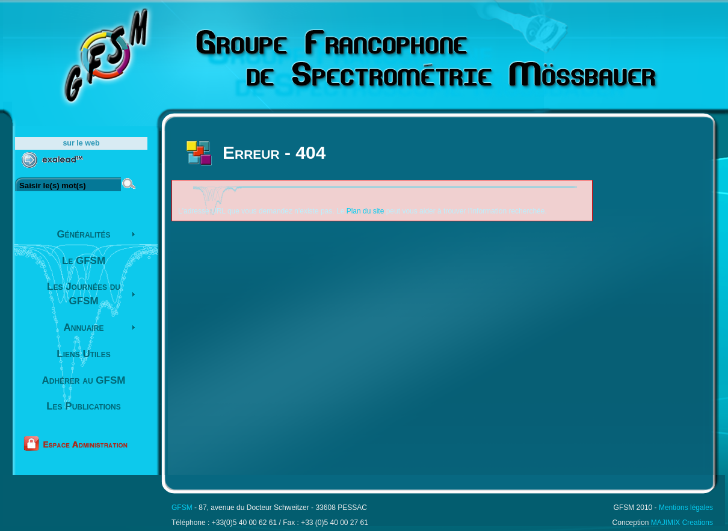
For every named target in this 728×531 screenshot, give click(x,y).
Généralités (83, 234)
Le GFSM (83, 260)
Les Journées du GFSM (83, 294)
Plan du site (365, 211)
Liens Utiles (83, 354)
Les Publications (83, 406)
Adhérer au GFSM (84, 380)
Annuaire (84, 327)
